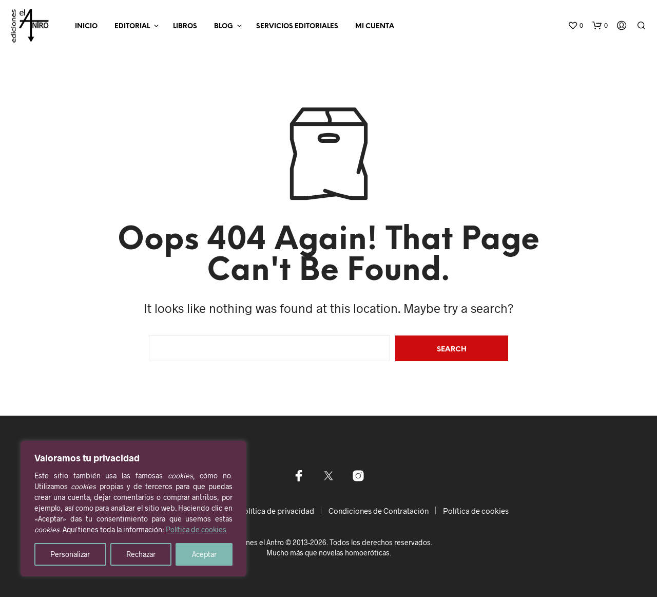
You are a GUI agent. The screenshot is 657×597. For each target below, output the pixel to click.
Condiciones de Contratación (378, 510)
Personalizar (70, 554)
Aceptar (204, 554)
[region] (133, 508)
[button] (575, 26)
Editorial (132, 26)
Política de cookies (196, 529)
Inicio (86, 26)
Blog (223, 26)
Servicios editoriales (297, 26)
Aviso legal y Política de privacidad (254, 510)
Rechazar (141, 554)
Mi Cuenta (374, 26)
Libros (185, 26)
